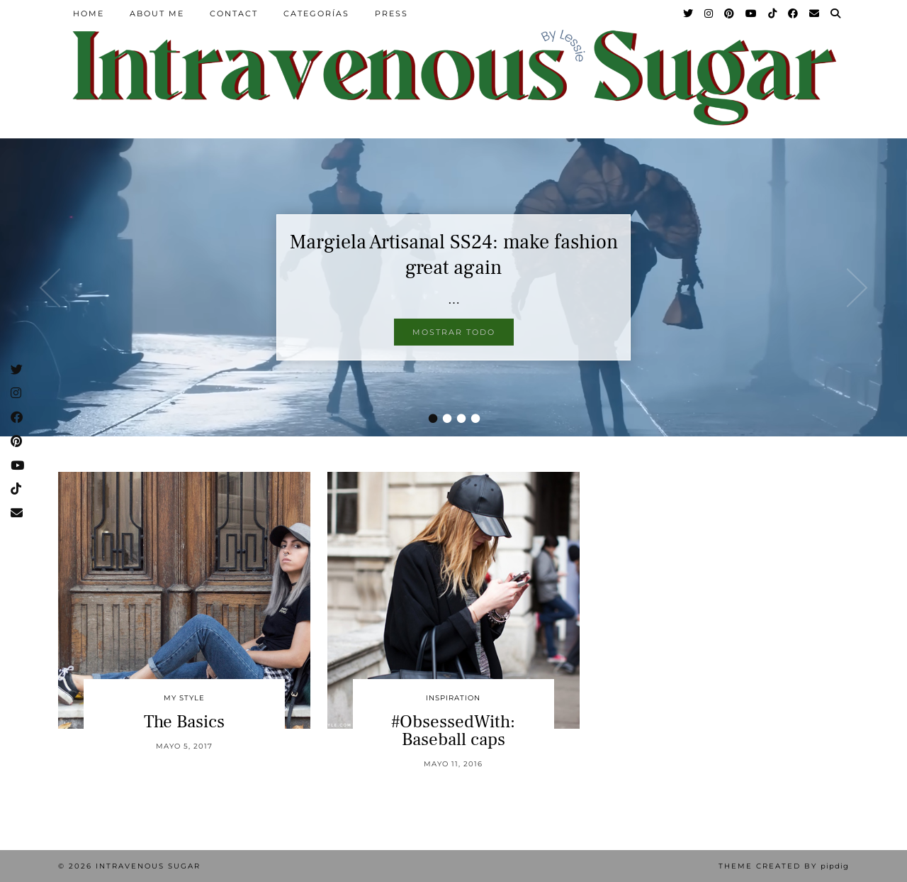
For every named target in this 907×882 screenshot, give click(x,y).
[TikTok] (773, 13)
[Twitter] (688, 13)
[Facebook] (793, 13)
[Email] (815, 13)
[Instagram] (709, 13)
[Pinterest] (730, 13)
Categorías (316, 13)
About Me (157, 13)
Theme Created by (784, 866)
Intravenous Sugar (148, 866)
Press (391, 13)
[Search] (836, 13)
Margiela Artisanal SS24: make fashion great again (454, 254)
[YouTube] (751, 13)
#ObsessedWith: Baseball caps (453, 730)
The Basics (184, 721)
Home (88, 13)
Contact (234, 13)
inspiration (453, 697)
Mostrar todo (453, 332)
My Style (184, 697)
